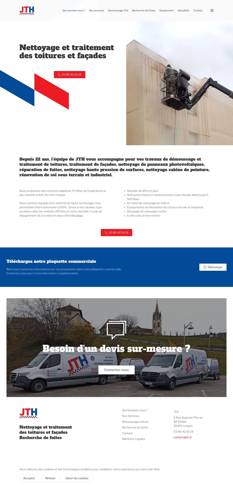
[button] (212, 10)
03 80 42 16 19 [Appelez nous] (69, 74)
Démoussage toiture (135, 421)
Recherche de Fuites (143, 10)
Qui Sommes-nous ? (135, 410)
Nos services (96, 10)
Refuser (50, 478)
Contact (198, 10)
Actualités (183, 10)
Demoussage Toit (118, 10)
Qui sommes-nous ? (73, 10)
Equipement (167, 10)
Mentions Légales (133, 439)
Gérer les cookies (77, 478)
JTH (176, 412)
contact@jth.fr (183, 437)
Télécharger (213, 267)
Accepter (29, 478)
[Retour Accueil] (27, 10)
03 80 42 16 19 (183, 431)
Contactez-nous (116, 370)
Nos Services (130, 416)
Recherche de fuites (135, 427)
